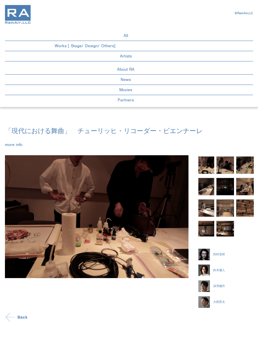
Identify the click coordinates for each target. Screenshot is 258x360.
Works (61, 46)
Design (91, 46)
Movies (125, 89)
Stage (76, 46)
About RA (125, 69)
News (126, 79)
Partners (126, 100)
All (126, 35)
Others (107, 46)
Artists (126, 56)
